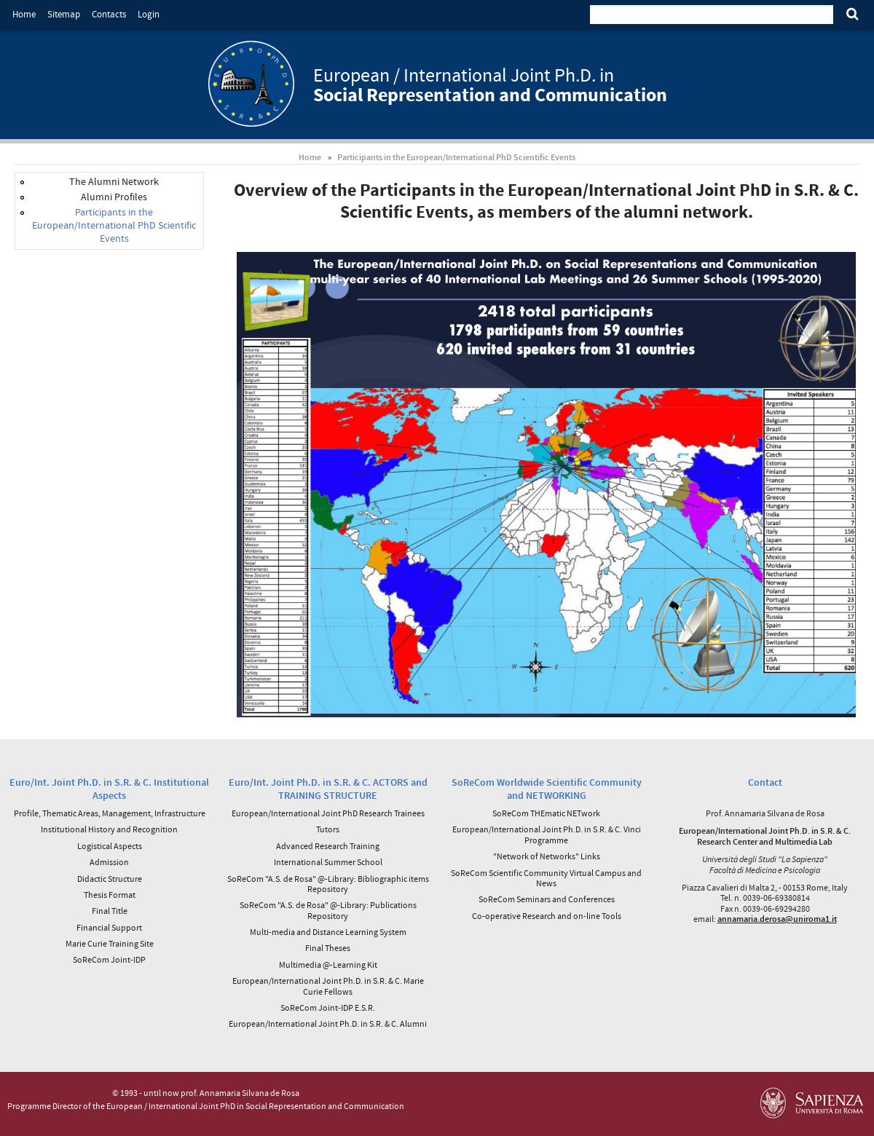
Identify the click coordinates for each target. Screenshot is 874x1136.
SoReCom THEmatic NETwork (546, 813)
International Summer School (328, 861)
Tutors (327, 829)
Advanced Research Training (327, 845)
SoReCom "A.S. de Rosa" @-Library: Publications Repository (328, 909)
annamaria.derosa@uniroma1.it (777, 918)
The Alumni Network (114, 181)
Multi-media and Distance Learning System (328, 931)
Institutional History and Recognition (109, 829)
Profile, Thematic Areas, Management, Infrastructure (109, 813)
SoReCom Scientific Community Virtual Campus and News (546, 877)
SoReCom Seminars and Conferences (547, 899)
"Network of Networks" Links (546, 856)
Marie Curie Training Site (110, 943)
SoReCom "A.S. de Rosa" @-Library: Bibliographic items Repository (328, 883)
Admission (109, 861)
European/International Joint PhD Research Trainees (328, 813)
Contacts (109, 14)
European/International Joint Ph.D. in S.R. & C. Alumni (328, 1023)
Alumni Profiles (114, 196)
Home (24, 14)
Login (149, 14)
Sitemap (63, 14)
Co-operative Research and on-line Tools (546, 915)
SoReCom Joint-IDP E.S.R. (327, 1007)
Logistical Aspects (109, 845)
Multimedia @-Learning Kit (328, 964)
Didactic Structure (109, 878)
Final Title (109, 910)
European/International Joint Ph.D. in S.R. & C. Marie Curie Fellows (328, 985)
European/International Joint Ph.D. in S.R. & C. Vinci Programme (546, 834)
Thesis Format (109, 894)
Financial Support (109, 927)
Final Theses (327, 947)
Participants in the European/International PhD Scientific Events (456, 156)
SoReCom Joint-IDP (109, 959)
